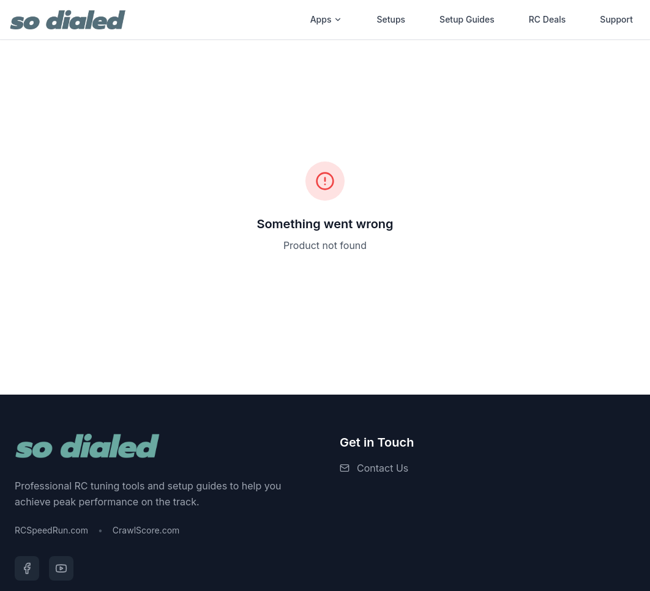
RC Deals (547, 19)
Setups (390, 19)
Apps (326, 19)
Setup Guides (467, 19)
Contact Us (382, 468)
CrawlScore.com (146, 530)
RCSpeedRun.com (51, 530)
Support (616, 19)
